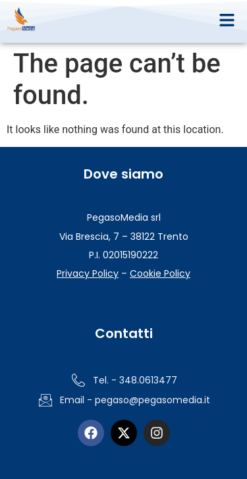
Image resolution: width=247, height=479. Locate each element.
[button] (227, 21)
